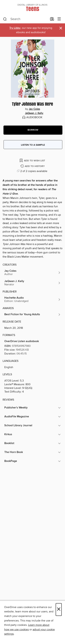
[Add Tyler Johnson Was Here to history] (33, 166)
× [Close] (59, 609)
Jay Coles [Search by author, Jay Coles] (34, 109)
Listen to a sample (33, 145)
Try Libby (14, 28)
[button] (32, 130)
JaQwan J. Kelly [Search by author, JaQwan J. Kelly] (34, 113)
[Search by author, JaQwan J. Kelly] (32, 283)
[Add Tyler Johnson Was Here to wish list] (32, 160)
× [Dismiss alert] (61, 28)
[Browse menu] (59, 19)
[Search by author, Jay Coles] (32, 272)
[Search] (5, 19)
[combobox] (25, 19)
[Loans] (52, 20)
